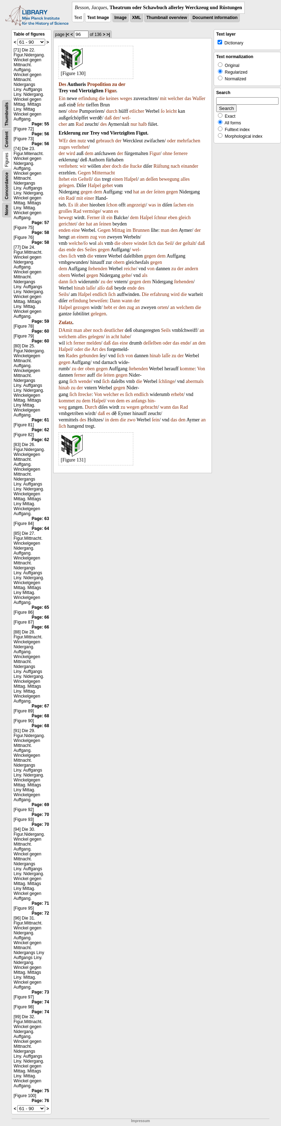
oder (171, 140)
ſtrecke (84, 394)
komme (187, 368)
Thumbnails (6, 114)
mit (163, 98)
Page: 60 (40, 331)
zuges (64, 147)
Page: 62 (40, 429)
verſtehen (68, 166)
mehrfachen (188, 140)
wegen (133, 407)
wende (84, 381)
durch (111, 111)
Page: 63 (40, 518)
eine (76, 230)
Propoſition (99, 84)
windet (140, 243)
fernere (180, 153)
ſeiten (159, 191)
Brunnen (141, 230)
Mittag (118, 230)
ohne (73, 111)
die (102, 98)
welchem (185, 307)
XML (136, 17)
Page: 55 (40, 124)
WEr (63, 140)
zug (93, 237)
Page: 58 (40, 232)
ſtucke (136, 166)
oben (89, 368)
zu (114, 84)
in (159, 205)
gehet (107, 185)
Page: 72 (40, 913)
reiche (130, 268)
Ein (62, 98)
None (6, 210)
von (102, 237)
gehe (125, 275)
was (152, 205)
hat (136, 191)
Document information (215, 17)
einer (89, 198)
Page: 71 (40, 903)
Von (201, 368)
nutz (82, 140)
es (116, 211)
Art (94, 349)
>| (108, 34)
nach (175, 166)
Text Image (98, 17)
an (142, 179)
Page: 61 (40, 419)
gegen (86, 191)
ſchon (111, 205)
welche (76, 243)
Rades (72, 355)
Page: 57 (40, 222)
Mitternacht (103, 172)
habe (125, 336)
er (115, 307)
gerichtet (67, 224)
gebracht (149, 407)
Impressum (140, 1121)
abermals (195, 381)
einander (189, 166)
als (100, 243)
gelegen (66, 185)
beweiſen (98, 300)
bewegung (169, 179)
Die (145, 294)
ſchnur (160, 217)
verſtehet (79, 147)
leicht (171, 111)
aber (106, 166)
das (188, 98)
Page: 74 (40, 1002)
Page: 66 (40, 617)
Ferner (93, 217)
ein (74, 179)
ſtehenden (97, 268)
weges (126, 98)
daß (108, 117)
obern (118, 262)
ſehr (81, 104)
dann (63, 281)
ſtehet (64, 179)
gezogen (81, 307)
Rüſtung (161, 166)
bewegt (66, 217)
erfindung (87, 98)
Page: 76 (40, 1100)
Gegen (84, 172)
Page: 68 (40, 715)
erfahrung (159, 294)
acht (115, 336)
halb (142, 124)
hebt (108, 307)
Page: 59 (40, 321)
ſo (163, 111)
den (72, 140)
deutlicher (114, 330)
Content (6, 139)
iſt (76, 205)
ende (70, 249)
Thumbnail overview (166, 17)
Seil (169, 243)
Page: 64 (40, 528)
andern (191, 268)
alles (185, 179)
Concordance (6, 185)
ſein (155, 419)
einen (117, 179)
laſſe (90, 288)
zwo (131, 419)
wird (70, 153)
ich (69, 343)
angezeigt (136, 205)
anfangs (139, 400)
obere (127, 243)
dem (89, 153)
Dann (115, 300)
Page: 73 (40, 992)
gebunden (88, 355)
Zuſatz (65, 322)
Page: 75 (40, 1090)
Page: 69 (40, 804)
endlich (99, 294)
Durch (91, 407)
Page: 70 (40, 814)
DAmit (65, 330)
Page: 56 (40, 133)
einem (83, 237)
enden (64, 230)
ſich (152, 243)
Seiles (91, 249)
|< (67, 34)
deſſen (152, 179)
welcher (175, 98)
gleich (184, 217)
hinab (79, 288)
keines (112, 98)
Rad (79, 124)
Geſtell (84, 179)
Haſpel (130, 179)
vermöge (91, 211)
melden (93, 343)
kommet (67, 400)
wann (107, 211)
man (165, 230)
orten (163, 307)
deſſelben (152, 343)
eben (172, 217)
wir (83, 166)
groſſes (65, 211)
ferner (79, 343)
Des (62, 84)
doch (116, 166)
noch (98, 330)
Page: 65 (40, 607)
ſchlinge (167, 381)
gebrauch (105, 140)
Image (121, 17)
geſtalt (189, 243)
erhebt (177, 394)
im (129, 230)
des (103, 124)
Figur (110, 90)
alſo (101, 288)
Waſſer (198, 98)
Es (70, 205)
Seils (63, 294)
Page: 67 (40, 706)
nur (133, 124)
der (122, 84)
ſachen (180, 205)
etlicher (136, 111)
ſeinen (105, 224)
